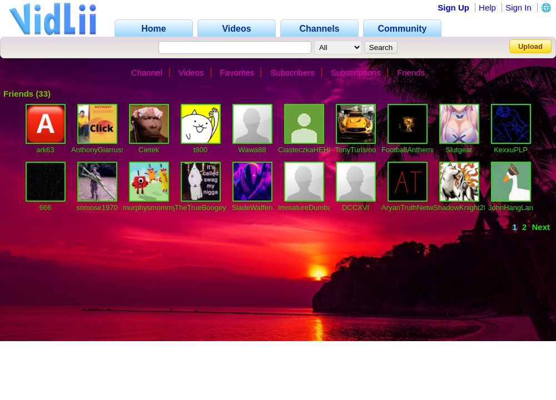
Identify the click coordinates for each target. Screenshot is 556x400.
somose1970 (96, 207)
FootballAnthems (408, 150)
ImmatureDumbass (308, 207)
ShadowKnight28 (460, 207)
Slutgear (458, 150)
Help (487, 7)
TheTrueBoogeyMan (207, 207)
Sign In (518, 7)
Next (541, 227)
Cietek (148, 150)
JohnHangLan (510, 207)
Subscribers (293, 72)
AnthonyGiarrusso (100, 150)
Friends (411, 72)
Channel (146, 72)
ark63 (45, 150)
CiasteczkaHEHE (306, 150)
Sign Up (453, 7)
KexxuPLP (511, 150)
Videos (191, 72)
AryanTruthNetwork (412, 207)
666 (45, 207)
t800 (200, 150)
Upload (530, 46)
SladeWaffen (252, 207)
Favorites (237, 72)
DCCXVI (355, 207)
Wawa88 (252, 150)
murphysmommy (149, 207)
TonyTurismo (355, 150)
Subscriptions (356, 72)
